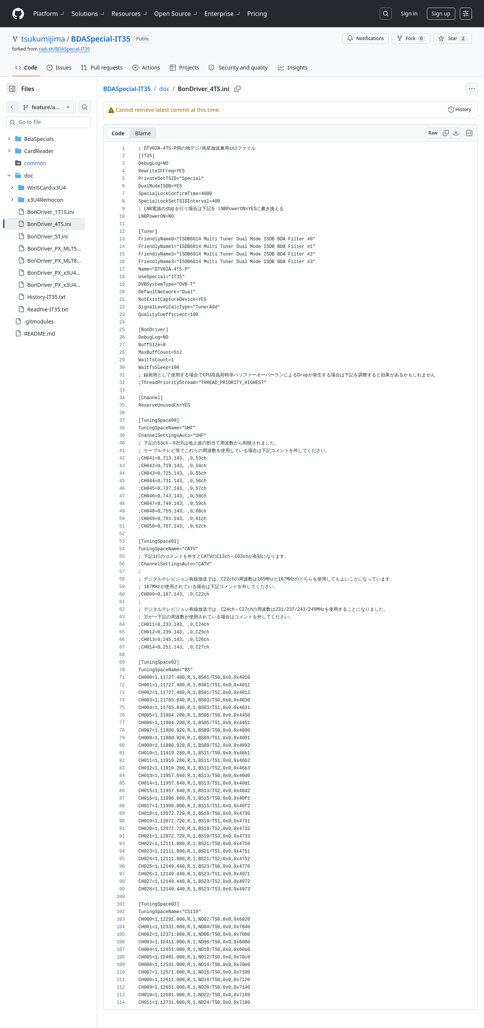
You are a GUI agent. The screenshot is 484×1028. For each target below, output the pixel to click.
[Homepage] (18, 14)
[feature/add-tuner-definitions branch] (59, 107)
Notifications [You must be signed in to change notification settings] (365, 38)
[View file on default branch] (12, 107)
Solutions (88, 13)
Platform (49, 13)
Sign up (441, 13)
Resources (130, 13)
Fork (411, 38)
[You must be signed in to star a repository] (452, 38)
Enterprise (223, 13)
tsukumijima (43, 39)
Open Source (176, 13)
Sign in (409, 13)
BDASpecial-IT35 (100, 39)
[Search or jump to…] (385, 13)
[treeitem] (57, 224)
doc (188, 89)
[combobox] (64, 122)
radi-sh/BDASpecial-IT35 (64, 49)
